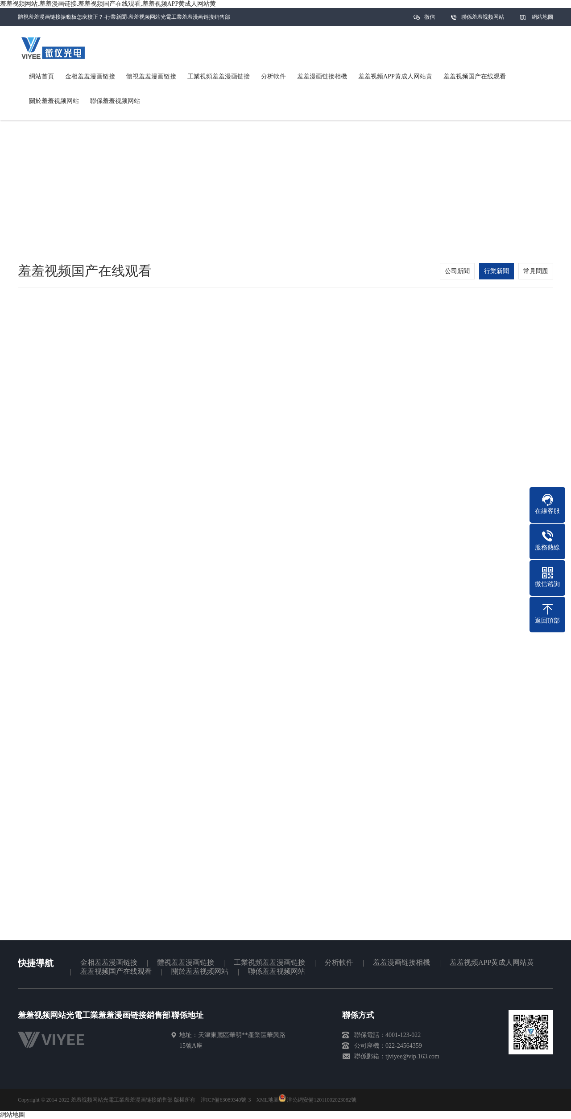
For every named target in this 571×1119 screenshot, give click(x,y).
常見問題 (535, 271)
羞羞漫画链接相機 (401, 962)
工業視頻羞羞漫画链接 (269, 962)
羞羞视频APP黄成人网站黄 (492, 962)
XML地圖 (267, 1100)
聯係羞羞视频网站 (482, 17)
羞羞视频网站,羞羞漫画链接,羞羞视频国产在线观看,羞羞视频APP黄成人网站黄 (108, 3)
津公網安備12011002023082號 (317, 1100)
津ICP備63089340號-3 (226, 1100)
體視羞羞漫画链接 (185, 962)
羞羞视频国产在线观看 (116, 971)
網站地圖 (542, 17)
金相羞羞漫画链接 (108, 962)
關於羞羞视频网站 (199, 971)
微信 (429, 20)
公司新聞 (457, 271)
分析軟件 (339, 962)
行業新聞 (496, 271)
